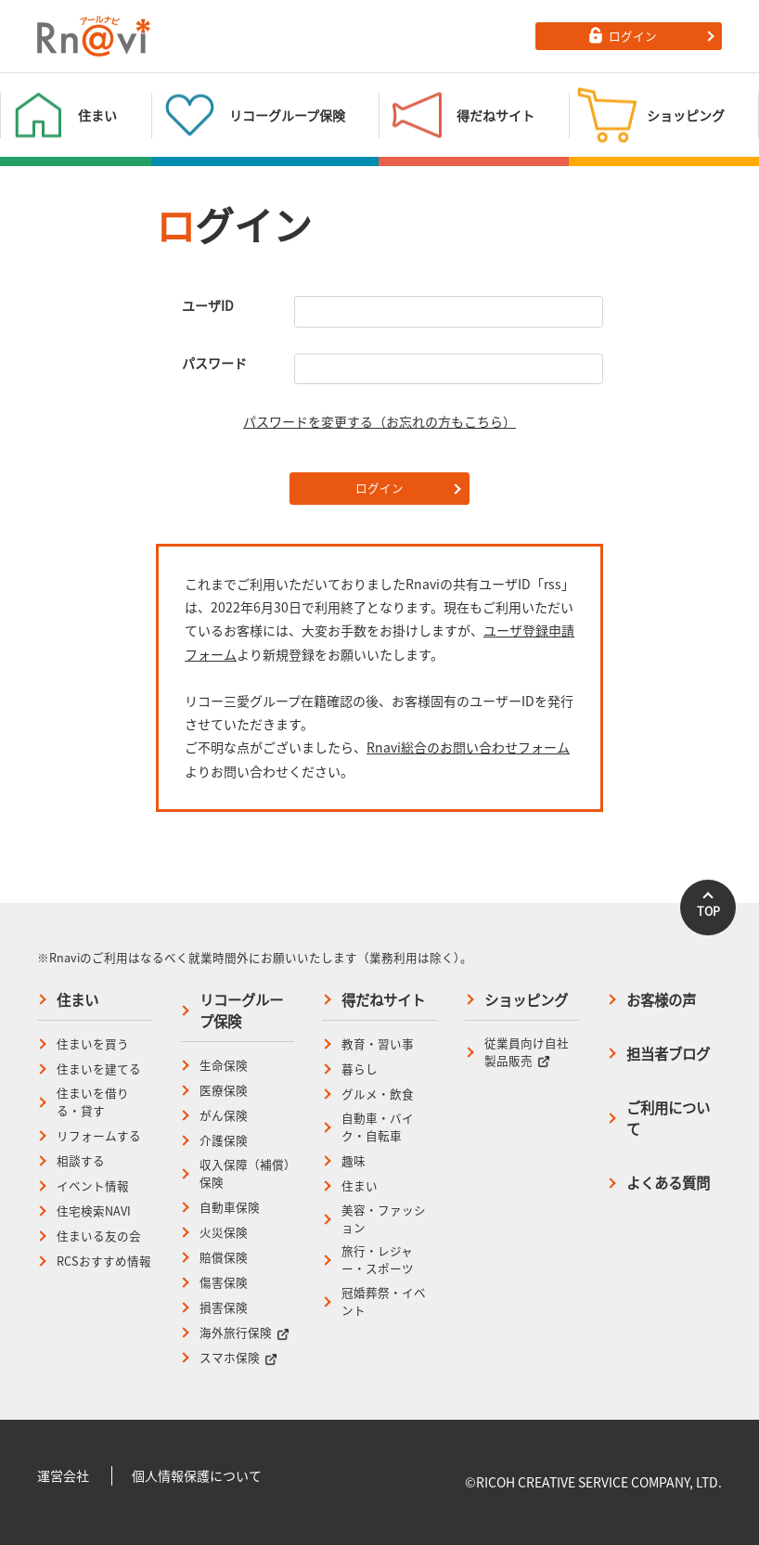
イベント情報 (93, 1186)
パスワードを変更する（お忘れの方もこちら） (379, 421)
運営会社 (63, 1475)
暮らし (359, 1069)
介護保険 (223, 1140)
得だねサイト (383, 1000)
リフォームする (99, 1135)
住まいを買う (93, 1044)
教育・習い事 (377, 1044)
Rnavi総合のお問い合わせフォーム (468, 747)
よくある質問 (668, 1182)
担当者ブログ (668, 1053)
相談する (81, 1160)
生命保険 (223, 1065)
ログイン (379, 487)
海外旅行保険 (244, 1332)
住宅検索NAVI (94, 1211)
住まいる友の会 (99, 1236)
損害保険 (223, 1307)
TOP (708, 911)
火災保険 (223, 1232)
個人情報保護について (197, 1475)
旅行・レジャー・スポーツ (377, 1259)
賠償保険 (223, 1257)
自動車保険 (229, 1207)
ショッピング (526, 1000)
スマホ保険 (238, 1357)
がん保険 (223, 1115)
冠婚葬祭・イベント (383, 1301)
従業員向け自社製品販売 (526, 1052)
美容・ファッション (383, 1219)
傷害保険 (223, 1282)
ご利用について (668, 1118)
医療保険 (223, 1090)
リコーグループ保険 (241, 1010)
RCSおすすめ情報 (104, 1261)
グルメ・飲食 (377, 1094)
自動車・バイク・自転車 (377, 1127)
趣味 (353, 1160)
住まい (77, 1000)
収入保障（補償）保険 (244, 1173)
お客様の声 (661, 1000)
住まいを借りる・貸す (93, 1102)
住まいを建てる (99, 1069)
